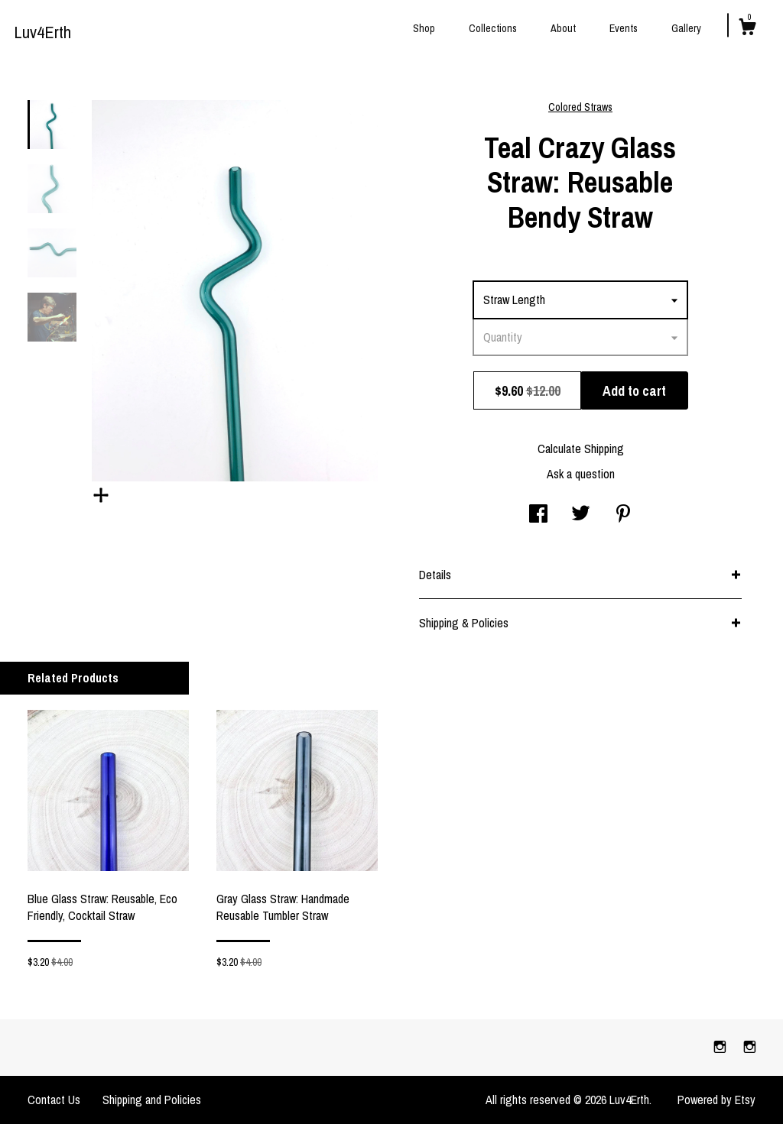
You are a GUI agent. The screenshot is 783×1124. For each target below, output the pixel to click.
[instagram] (721, 1046)
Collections (493, 28)
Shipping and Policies (151, 1099)
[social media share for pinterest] (623, 515)
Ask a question (581, 473)
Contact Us (54, 1099)
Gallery (686, 28)
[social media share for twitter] (581, 515)
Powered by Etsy (716, 1099)
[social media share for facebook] (538, 515)
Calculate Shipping (581, 448)
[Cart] (747, 29)
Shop (424, 28)
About (563, 28)
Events (623, 28)
